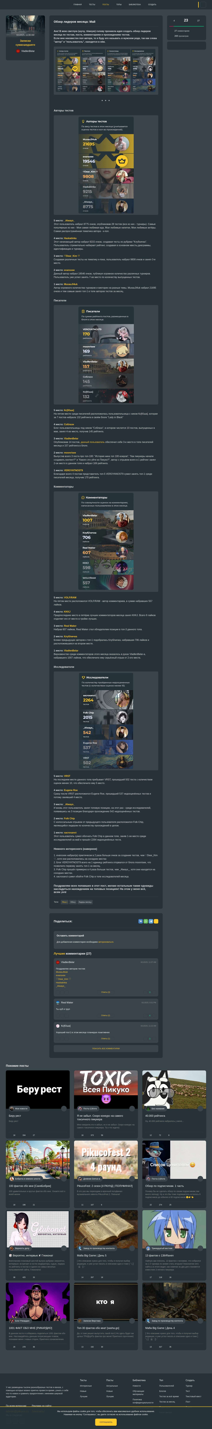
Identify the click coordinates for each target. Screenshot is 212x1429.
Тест (188, 1391)
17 (151, 1282)
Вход (193, 5)
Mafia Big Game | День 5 (91, 1260)
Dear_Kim (63, 979)
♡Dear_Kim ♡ (72, 256)
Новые (83, 1391)
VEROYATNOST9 (73, 470)
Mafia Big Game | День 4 (160, 1335)
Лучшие (83, 1396)
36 (34, 1354)
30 (102, 1354)
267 (92, 1282)
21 (34, 1208)
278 (24, 1354)
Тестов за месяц (167, 1402)
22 (151, 1208)
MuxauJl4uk (62, 972)
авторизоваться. (106, 942)
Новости (137, 1386)
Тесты (78, 4)
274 (160, 1208)
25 (170, 1208)
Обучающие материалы (138, 1392)
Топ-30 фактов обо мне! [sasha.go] (98, 1335)
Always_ (70, 220)
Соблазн (69, 424)
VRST (67, 776)
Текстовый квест (193, 1396)
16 (170, 1282)
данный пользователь (93, 442)
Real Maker (67, 1003)
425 (24, 1282)
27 (34, 1136)
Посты (96, 4)
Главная (60, 4)
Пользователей (166, 1386)
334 (24, 1136)
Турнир (189, 1386)
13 (82, 1354)
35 (170, 1354)
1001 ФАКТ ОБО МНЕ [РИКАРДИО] (30, 1335)
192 (92, 1354)
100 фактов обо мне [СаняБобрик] (30, 1188)
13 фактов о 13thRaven (159, 1260)
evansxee (69, 270)
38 (14, 1282)
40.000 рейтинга (155, 1116)
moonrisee (70, 452)
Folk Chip (69, 818)
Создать (154, 4)
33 (34, 1282)
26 (14, 1354)
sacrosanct (70, 832)
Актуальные (112, 1386)
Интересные (86, 1386)
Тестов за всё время (169, 1396)
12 (151, 1136)
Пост (188, 1402)
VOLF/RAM (70, 597)
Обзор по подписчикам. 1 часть (164, 1188)
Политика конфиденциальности (143, 1401)
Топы (113, 4)
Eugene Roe (71, 790)
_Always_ (69, 804)
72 (160, 1136)
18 (14, 1136)
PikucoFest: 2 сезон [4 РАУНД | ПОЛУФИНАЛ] (104, 1188)
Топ (161, 1380)
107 (92, 1208)
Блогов (162, 1391)
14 (82, 1282)
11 (82, 1208)
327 (160, 1354)
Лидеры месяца (91, 902)
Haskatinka (61, 983)
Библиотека (132, 4)
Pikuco (65, 902)
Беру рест (15, 1116)
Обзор (76, 902)
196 (24, 1208)
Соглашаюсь (106, 1422)
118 (160, 1282)
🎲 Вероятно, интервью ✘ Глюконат (31, 1260)
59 (102, 1136)
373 (92, 1136)
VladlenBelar (71, 438)
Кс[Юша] (66, 1026)
